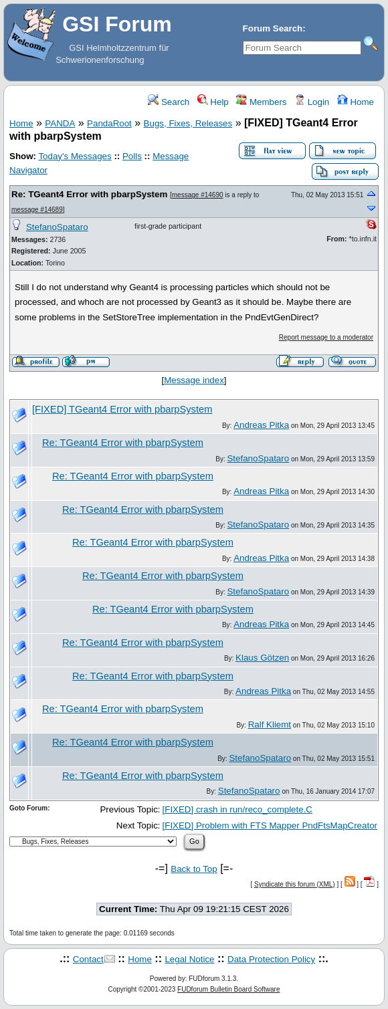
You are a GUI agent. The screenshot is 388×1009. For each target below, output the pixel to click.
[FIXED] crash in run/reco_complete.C (237, 809)
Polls (132, 156)
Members (261, 102)
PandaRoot (109, 123)
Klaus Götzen (262, 658)
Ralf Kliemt (269, 724)
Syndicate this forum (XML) (294, 884)
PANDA (60, 123)
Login (311, 102)
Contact (88, 959)
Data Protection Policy (271, 959)
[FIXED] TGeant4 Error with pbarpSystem (122, 409)
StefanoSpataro (57, 227)
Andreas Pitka (261, 425)
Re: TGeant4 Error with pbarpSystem (89, 194)
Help (213, 102)
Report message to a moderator (326, 337)
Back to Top (194, 869)
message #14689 (37, 209)
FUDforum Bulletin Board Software (228, 989)
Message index (194, 380)
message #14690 (197, 195)
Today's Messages (74, 156)
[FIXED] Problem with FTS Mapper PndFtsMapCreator (270, 825)
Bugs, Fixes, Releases (188, 123)
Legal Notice (189, 959)
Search (168, 102)
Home (355, 102)
